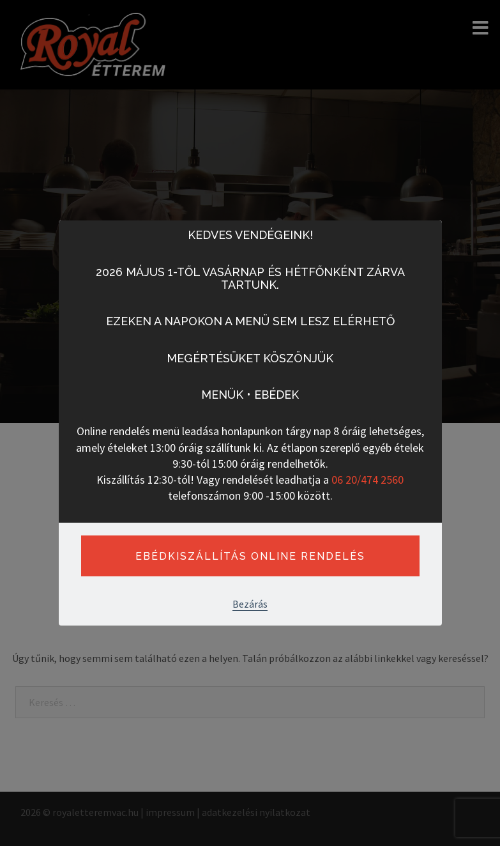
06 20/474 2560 (367, 479)
